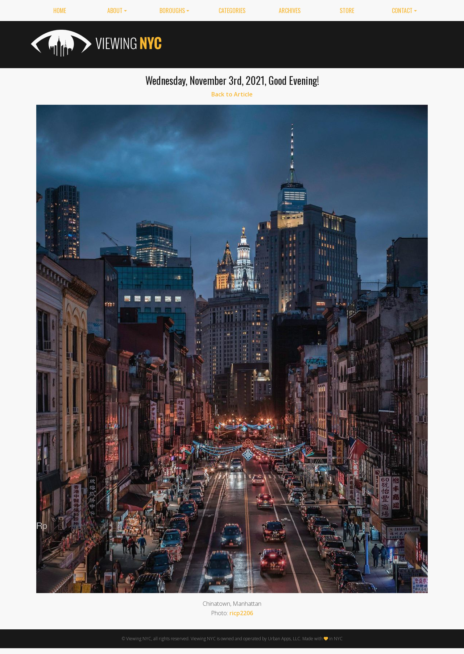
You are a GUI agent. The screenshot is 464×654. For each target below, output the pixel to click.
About (115, 10)
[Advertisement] (301, 43)
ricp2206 (241, 613)
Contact (402, 10)
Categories (232, 10)
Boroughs (172, 10)
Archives (290, 10)
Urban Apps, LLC (284, 639)
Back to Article (232, 94)
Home (59, 10)
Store (347, 10)
